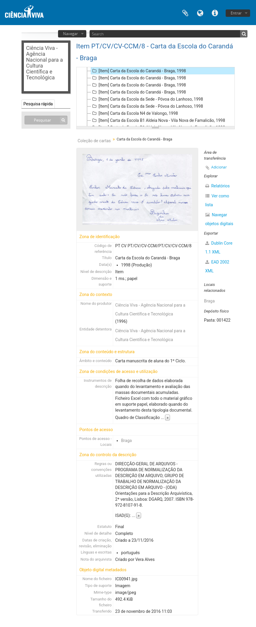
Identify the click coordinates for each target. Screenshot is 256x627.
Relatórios (217, 186)
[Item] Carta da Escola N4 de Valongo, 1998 (134, 113)
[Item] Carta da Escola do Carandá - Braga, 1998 (138, 70)
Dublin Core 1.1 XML (218, 247)
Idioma (200, 12)
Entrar (236, 13)
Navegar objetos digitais (219, 219)
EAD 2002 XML (217, 266)
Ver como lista (217, 200)
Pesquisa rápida (38, 104)
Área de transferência (185, 12)
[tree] (155, 96)
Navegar (70, 33)
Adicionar (219, 167)
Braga (126, 440)
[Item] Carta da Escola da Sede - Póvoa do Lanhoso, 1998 (147, 99)
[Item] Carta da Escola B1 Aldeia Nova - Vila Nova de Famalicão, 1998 (158, 120)
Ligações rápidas (214, 12)
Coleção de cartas (94, 140)
